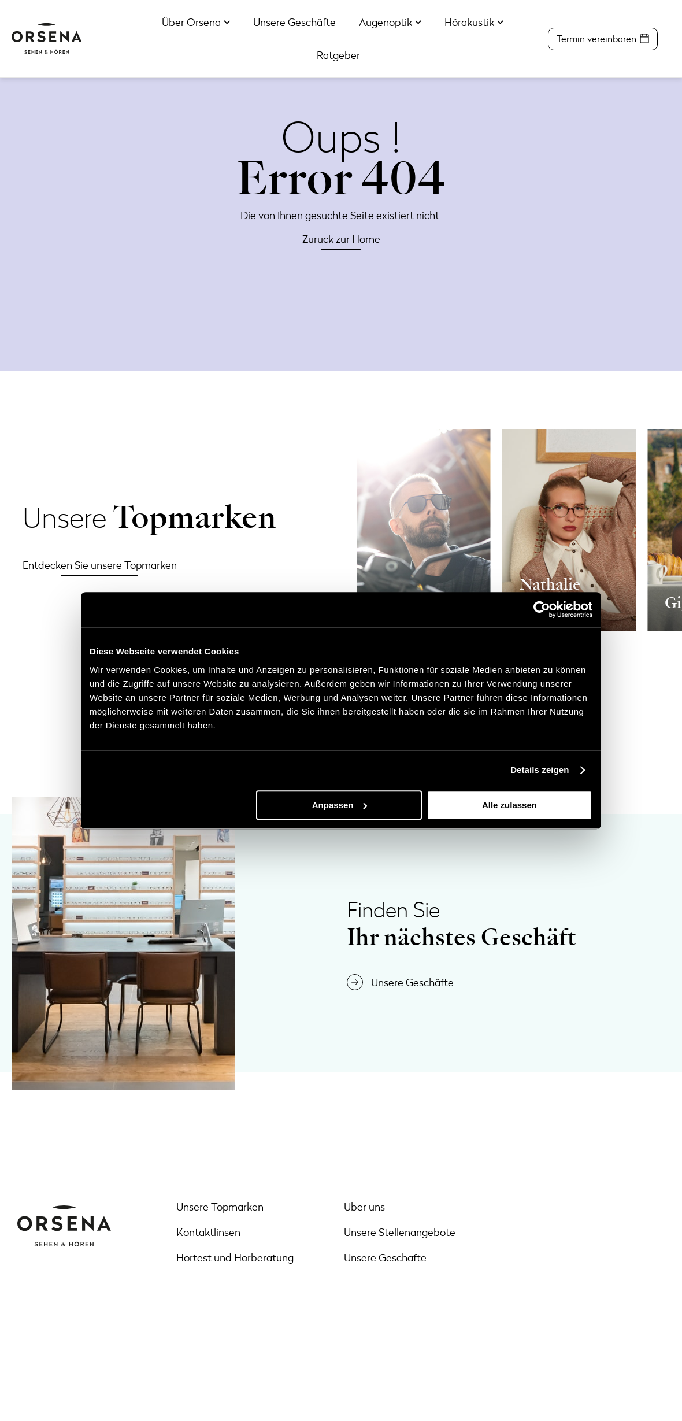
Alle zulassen (509, 805)
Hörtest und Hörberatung (235, 1257)
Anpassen (340, 805)
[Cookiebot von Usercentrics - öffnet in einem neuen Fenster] (541, 609)
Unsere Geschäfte (385, 1257)
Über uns (364, 1206)
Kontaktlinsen (208, 1232)
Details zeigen (539, 770)
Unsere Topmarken (220, 1206)
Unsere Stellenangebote (399, 1232)
